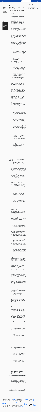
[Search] (26, 1)
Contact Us (25, 404)
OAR (33, 405)
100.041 (20, 95)
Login (37, 1)
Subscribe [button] (4, 403)
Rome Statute (35, 408)
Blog (24, 400)
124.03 (5, 19)
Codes (34, 399)
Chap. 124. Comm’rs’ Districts (7, 3)
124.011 (5, 26)
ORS (35, 405)
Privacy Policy (26, 409)
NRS (33, 403)
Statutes (34, 406)
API (24, 403)
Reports (25, 405)
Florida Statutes (14, 1)
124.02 (5, 12)
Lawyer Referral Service (18, 402)
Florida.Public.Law (7, 1)
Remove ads (34, 1)
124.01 (13, 18)
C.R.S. (33, 400)
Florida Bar (14, 399)
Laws (33, 404)
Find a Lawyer (26, 399)
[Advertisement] (32, 16)
